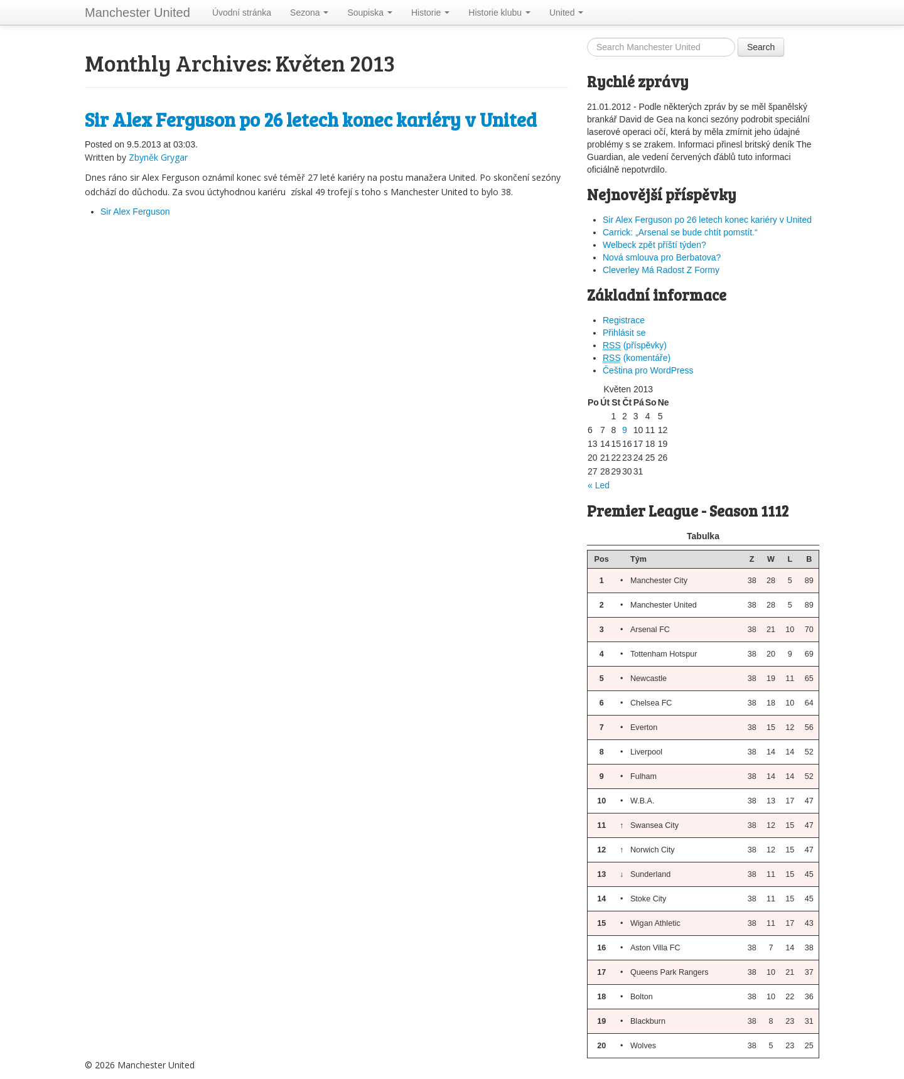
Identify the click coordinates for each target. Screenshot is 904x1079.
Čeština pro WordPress (648, 370)
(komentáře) (636, 358)
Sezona (309, 13)
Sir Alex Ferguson (135, 212)
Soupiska (369, 13)
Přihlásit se (624, 333)
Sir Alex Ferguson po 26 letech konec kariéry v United (311, 119)
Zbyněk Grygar (158, 157)
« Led (599, 485)
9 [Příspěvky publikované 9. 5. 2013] (624, 430)
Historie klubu (499, 13)
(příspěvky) (635, 345)
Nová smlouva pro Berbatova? (662, 257)
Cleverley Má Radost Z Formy (661, 270)
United (566, 13)
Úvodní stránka (241, 13)
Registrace (624, 320)
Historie (430, 13)
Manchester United (137, 12)
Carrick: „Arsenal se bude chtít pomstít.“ (680, 232)
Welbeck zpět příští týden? (654, 245)
